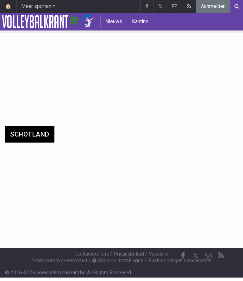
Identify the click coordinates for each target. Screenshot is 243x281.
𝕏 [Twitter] (195, 255)
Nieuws (113, 21)
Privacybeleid (129, 254)
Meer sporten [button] (36, 6)
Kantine (140, 21)
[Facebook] (183, 255)
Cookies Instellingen (117, 261)
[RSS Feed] (221, 255)
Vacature (158, 254)
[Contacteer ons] (208, 255)
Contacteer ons (92, 254)
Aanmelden (213, 6)
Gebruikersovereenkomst (59, 261)
